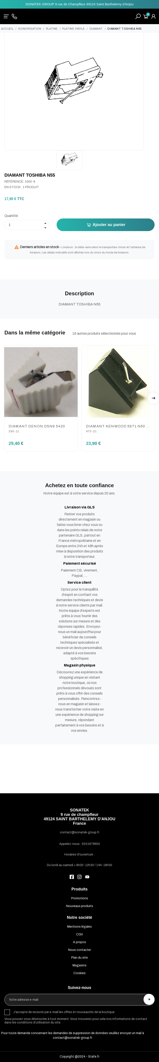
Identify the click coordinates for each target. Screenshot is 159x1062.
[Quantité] (27, 225)
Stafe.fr (93, 1056)
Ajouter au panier (105, 225)
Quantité (11, 216)
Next (153, 398)
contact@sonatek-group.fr (72, 1037)
